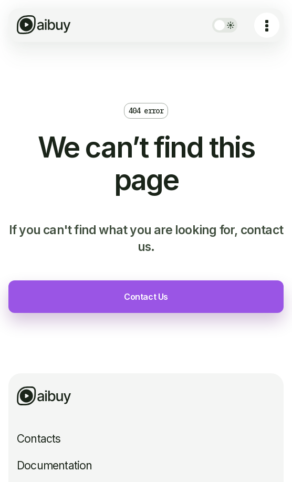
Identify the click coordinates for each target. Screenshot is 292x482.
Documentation (54, 465)
